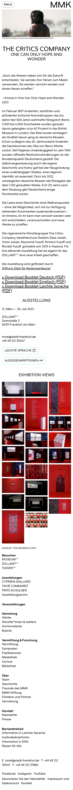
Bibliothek (9, 666)
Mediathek (9, 657)
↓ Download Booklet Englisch (34, 282)
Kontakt (7, 711)
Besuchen (9, 555)
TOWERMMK (9, 568)
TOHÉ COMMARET (15, 586)
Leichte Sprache (18, 350)
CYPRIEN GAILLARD (16, 581)
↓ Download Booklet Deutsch (33, 277)
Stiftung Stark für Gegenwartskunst (26, 268)
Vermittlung (10, 644)
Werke (6, 617)
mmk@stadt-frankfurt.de (19, 336)
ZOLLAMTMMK (10, 316)
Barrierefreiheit (12, 729)
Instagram (25, 773)
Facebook (9, 773)
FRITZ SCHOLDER (14, 590)
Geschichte (9, 684)
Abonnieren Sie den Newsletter (23, 778)
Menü (8, 4)
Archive (7, 661)
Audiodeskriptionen (21, 360)
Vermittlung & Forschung (19, 640)
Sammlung (9, 613)
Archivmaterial (12, 626)
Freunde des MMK (15, 688)
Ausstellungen (12, 577)
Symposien (9, 648)
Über (5, 675)
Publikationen (11, 653)
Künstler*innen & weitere (19, 622)
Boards (7, 630)
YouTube (39, 773)
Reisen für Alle (12, 746)
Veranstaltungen (13, 604)
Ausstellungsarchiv (15, 594)
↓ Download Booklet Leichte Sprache (35, 288)
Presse (6, 719)
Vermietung (10, 701)
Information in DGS (15, 741)
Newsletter (9, 715)
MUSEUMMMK (10, 559)
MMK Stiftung (12, 692)
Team (5, 679)
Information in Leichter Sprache (23, 733)
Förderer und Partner (16, 697)
